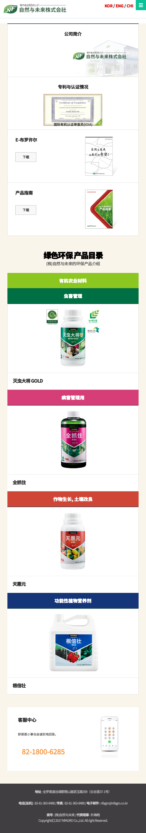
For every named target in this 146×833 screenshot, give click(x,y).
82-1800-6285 (43, 751)
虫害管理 (73, 296)
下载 (26, 157)
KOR (109, 5)
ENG (119, 5)
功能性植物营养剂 (72, 600)
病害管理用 (72, 397)
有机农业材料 (73, 280)
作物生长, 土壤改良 (73, 499)
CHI (130, 5)
